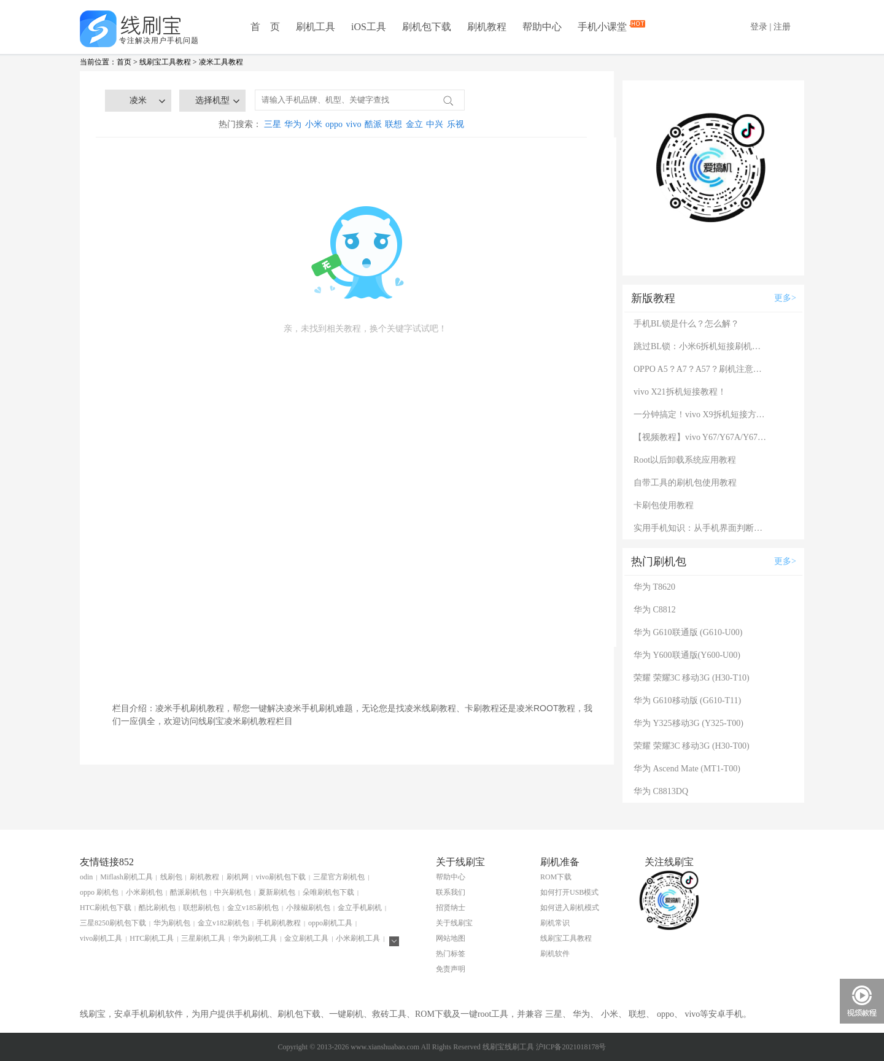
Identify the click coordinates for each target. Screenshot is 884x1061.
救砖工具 (389, 1014)
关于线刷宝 (454, 923)
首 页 (265, 26)
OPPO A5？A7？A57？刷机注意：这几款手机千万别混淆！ (701, 369)
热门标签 (450, 953)
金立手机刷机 (360, 907)
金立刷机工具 (306, 938)
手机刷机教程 (279, 923)
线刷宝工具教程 (165, 62)
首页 (124, 62)
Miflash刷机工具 (126, 877)
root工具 (493, 1014)
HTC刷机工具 (152, 938)
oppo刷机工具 (330, 923)
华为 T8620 (654, 587)
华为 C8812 (655, 609)
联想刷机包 (201, 907)
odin (86, 877)
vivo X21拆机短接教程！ (680, 391)
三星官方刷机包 (339, 877)
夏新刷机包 (276, 892)
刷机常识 (555, 923)
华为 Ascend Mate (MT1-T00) (687, 768)
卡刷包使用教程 (664, 505)
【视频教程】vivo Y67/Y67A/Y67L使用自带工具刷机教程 (701, 437)
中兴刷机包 (232, 892)
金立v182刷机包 (223, 923)
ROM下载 (556, 877)
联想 (393, 124)
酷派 (373, 124)
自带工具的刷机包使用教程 (685, 482)
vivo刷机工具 (101, 938)
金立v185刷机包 (253, 907)
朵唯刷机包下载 (328, 892)
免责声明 (450, 969)
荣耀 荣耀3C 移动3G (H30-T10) (692, 677)
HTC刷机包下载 (105, 907)
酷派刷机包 (188, 892)
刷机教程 (486, 26)
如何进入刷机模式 (569, 907)
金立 (414, 124)
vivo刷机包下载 (281, 877)
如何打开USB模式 (569, 892)
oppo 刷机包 (99, 892)
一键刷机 (346, 1014)
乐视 (455, 124)
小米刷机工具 (358, 938)
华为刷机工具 (255, 938)
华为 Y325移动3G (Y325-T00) (688, 723)
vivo (354, 124)
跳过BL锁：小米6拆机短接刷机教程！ (701, 346)
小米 (313, 124)
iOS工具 (368, 26)
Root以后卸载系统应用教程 (685, 460)
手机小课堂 (603, 26)
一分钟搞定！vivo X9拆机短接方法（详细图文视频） (701, 414)
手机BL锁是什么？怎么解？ (686, 323)
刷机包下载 (426, 26)
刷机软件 (555, 953)
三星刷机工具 (203, 938)
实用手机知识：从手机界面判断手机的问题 (701, 528)
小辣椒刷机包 (308, 907)
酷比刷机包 (157, 907)
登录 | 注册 (770, 26)
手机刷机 (252, 1014)
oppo (334, 124)
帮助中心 (542, 26)
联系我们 (450, 892)
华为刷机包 (171, 923)
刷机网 (238, 877)
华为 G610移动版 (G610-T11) (687, 700)
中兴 (434, 124)
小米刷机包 (144, 892)
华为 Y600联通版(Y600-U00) (687, 655)
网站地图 (450, 938)
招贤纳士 (450, 907)
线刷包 (171, 877)
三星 (272, 124)
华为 (292, 124)
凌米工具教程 (221, 62)
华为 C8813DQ (661, 791)
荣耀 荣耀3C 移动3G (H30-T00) (692, 745)
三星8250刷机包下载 (113, 923)
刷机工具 (315, 26)
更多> (785, 298)
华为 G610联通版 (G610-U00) (688, 632)
